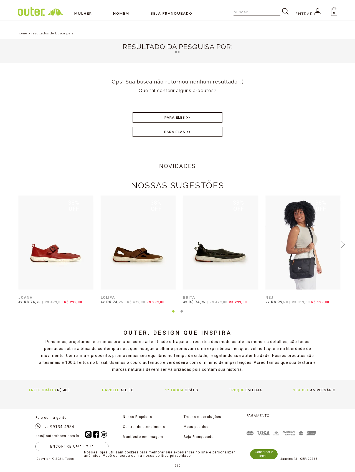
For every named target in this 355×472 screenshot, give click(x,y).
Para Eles (174, 117)
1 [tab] (173, 315)
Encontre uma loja (72, 446)
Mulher (83, 13)
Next (343, 244)
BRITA (189, 297)
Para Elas (174, 132)
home (22, 33)
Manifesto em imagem (143, 437)
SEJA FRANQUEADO (171, 13)
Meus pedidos (196, 427)
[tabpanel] (54, 253)
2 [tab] (181, 315)
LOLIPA (108, 297)
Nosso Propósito (137, 417)
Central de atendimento (144, 427)
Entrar (308, 14)
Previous (12, 244)
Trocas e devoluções (202, 417)
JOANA (25, 297)
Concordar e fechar (264, 454)
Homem (121, 13)
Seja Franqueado (199, 437)
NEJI (270, 297)
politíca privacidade (173, 456)
